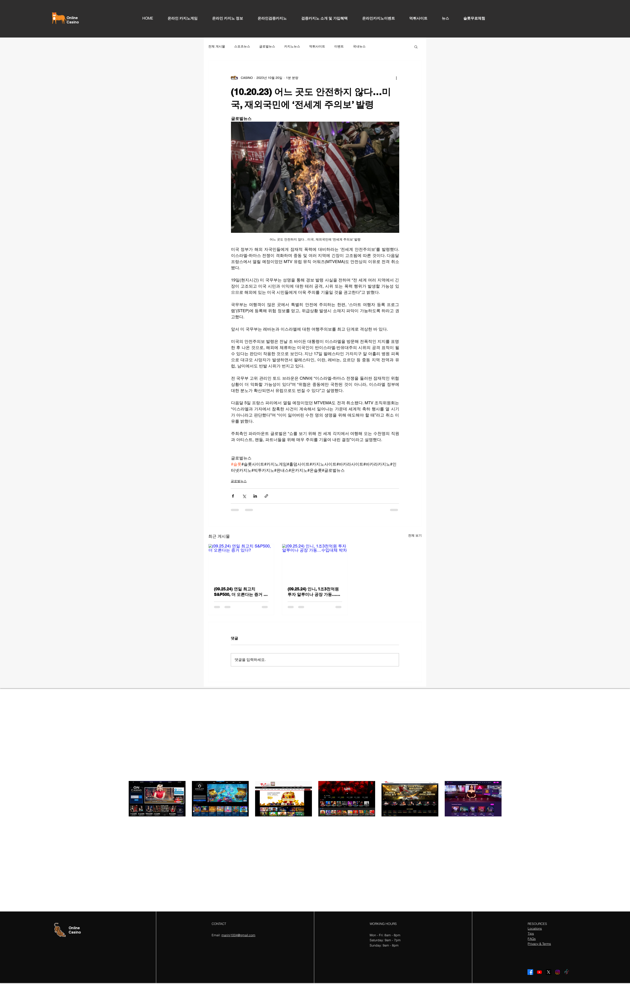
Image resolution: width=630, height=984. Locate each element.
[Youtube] (539, 972)
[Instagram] (557, 972)
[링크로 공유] (266, 496)
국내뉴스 (359, 46)
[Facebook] (530, 972)
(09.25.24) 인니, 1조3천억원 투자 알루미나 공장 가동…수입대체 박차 (314, 592)
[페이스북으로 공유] (233, 496)
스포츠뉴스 (242, 46)
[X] (548, 972)
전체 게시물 (216, 46)
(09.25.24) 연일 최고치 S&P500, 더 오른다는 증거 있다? (241, 592)
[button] (416, 46)
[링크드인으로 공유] (255, 496)
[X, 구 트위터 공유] (244, 496)
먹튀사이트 (317, 46)
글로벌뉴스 (267, 46)
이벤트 (339, 46)
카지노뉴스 (292, 46)
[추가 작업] (396, 77)
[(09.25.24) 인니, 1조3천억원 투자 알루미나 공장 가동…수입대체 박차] (315, 562)
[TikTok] (567, 972)
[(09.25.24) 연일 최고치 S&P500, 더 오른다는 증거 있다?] (241, 562)
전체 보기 (415, 535)
